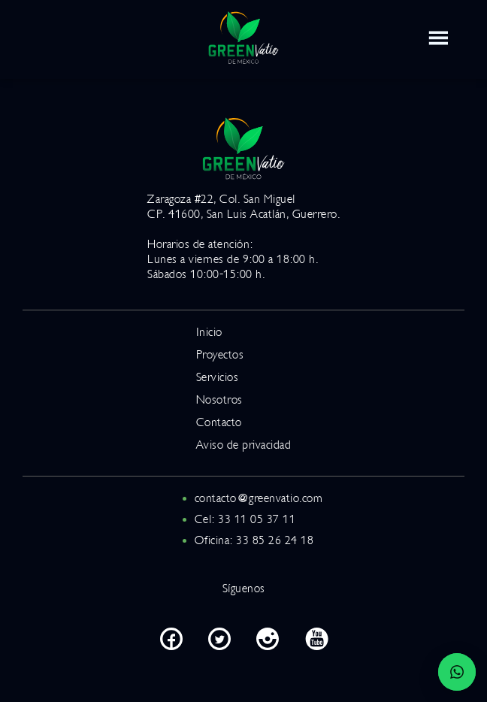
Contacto (219, 423)
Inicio (209, 332)
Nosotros (219, 400)
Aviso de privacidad (244, 445)
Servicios (217, 378)
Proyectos (220, 355)
